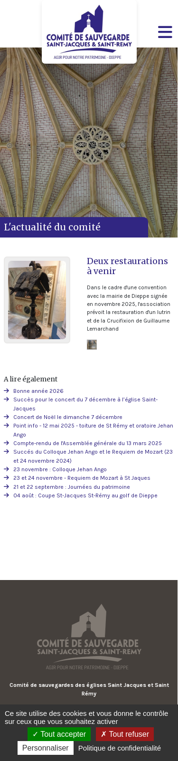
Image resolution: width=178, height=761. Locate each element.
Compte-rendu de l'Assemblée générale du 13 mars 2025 (87, 443)
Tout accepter (59, 734)
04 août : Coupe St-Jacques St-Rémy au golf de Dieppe (85, 495)
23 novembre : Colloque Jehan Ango (60, 469)
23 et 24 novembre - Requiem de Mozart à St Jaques (81, 478)
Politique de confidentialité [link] (119, 748)
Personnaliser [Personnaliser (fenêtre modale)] (45, 748)
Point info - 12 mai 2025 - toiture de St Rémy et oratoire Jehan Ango (93, 430)
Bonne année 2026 (38, 391)
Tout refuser (125, 734)
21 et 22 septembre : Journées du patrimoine (71, 487)
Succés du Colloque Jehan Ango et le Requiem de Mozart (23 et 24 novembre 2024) (93, 456)
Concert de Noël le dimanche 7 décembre (67, 417)
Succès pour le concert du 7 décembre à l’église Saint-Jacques (85, 403)
